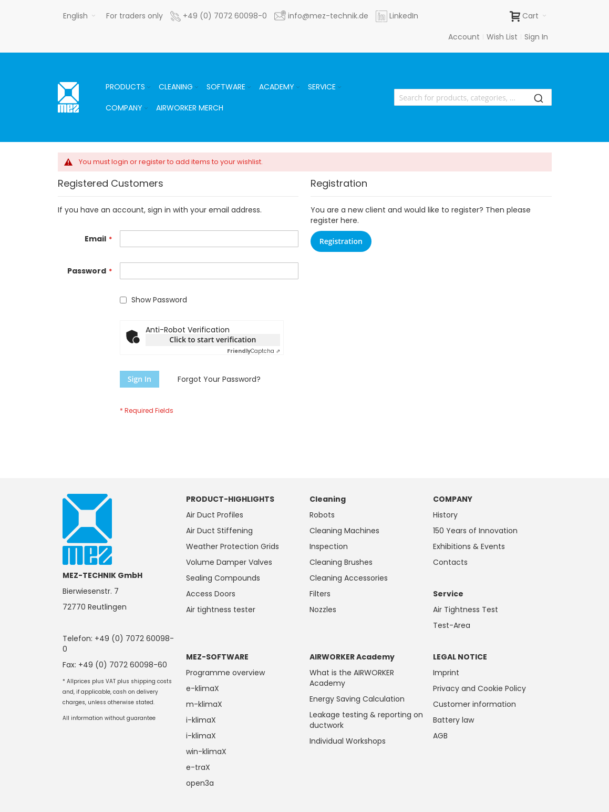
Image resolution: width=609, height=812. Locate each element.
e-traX (198, 767)
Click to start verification (212, 339)
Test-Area (451, 625)
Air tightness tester (220, 609)
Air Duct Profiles (214, 515)
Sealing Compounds (223, 578)
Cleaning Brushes (341, 562)
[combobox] (473, 97)
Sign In (536, 37)
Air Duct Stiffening (219, 530)
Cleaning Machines (344, 530)
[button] (79, 15)
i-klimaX (201, 720)
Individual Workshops (347, 741)
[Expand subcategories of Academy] (298, 88)
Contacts (450, 562)
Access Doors (210, 593)
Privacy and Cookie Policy (479, 688)
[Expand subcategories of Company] (146, 109)
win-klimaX (206, 751)
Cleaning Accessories (348, 578)
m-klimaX (204, 704)
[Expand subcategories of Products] (148, 88)
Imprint (446, 672)
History (445, 515)
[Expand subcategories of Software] (249, 88)
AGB (440, 735)
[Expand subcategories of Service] (339, 88)
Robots (322, 515)
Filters (320, 593)
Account (464, 37)
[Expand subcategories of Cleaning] (196, 88)
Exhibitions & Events (469, 546)
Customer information (474, 704)
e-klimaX (202, 688)
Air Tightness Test (465, 609)
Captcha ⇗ (253, 351)
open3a (200, 783)
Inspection (328, 546)
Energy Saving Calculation (357, 699)
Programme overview (225, 672)
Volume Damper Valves (229, 562)
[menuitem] (129, 86)
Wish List (502, 37)
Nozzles (322, 609)
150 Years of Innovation (475, 530)
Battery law (453, 720)
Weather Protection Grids (232, 546)
